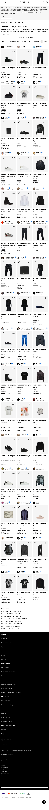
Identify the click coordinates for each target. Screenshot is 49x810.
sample (7, 152)
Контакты (4, 729)
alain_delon (8, 46)
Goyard (3, 765)
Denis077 (23, 46)
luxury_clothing (9, 81)
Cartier (3, 769)
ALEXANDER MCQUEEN (8, 68)
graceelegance (25, 502)
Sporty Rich (4, 778)
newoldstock (40, 117)
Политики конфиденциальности (32, 10)
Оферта (13, 797)
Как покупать (5, 667)
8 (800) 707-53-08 (6, 740)
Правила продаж (4, 797)
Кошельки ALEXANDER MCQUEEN (11, 623)
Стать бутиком (5, 717)
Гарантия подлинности (8, 671)
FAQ (2, 734)
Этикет (3, 655)
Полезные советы (6, 688)
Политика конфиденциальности (24, 797)
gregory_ (7, 468)
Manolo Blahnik (5, 773)
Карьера (3, 659)
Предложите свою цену (8, 684)
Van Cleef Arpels (5, 763)
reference (23, 188)
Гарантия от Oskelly (7, 642)
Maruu (6, 188)
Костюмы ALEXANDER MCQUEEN (11, 614)
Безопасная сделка (7, 676)
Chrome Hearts (5, 760)
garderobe (8, 328)
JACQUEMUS (4, 767)
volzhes (38, 152)
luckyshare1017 (40, 292)
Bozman (38, 468)
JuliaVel (38, 399)
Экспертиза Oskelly (7, 705)
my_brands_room (25, 221)
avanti (38, 46)
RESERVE (7, 399)
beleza (7, 502)
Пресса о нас (5, 647)
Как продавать (5, 700)
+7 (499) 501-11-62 (6, 746)
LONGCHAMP (4, 771)
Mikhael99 (8, 221)
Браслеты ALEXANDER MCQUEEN (11, 611)
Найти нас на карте (7, 754)
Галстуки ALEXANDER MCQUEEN (11, 616)
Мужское (4, 22)
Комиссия (4, 713)
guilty (22, 81)
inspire (38, 502)
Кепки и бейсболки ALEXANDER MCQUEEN (14, 619)
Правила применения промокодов (11, 692)
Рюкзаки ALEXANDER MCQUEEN (11, 621)
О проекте (4, 638)
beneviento (24, 152)
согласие (30, 12)
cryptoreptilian (9, 537)
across (23, 117)
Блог (2, 651)
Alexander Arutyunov (6, 775)
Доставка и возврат (7, 680)
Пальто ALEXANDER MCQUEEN (10, 626)
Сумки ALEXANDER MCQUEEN (10, 628)
